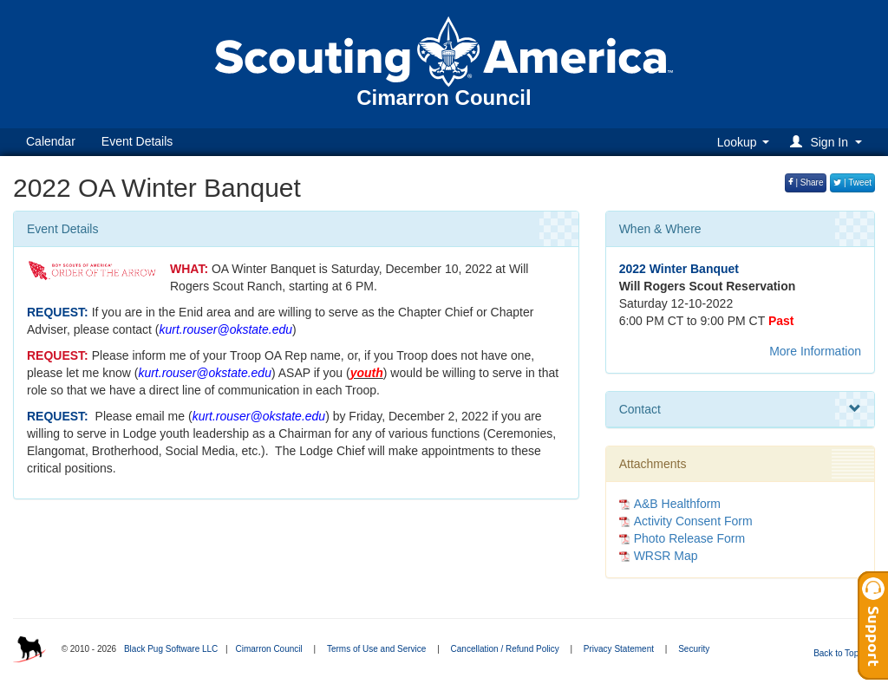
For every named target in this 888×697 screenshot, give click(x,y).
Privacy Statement (619, 649)
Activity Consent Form (693, 521)
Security (693, 649)
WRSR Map (666, 556)
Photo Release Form (689, 538)
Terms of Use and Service (377, 649)
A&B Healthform (677, 504)
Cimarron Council (268, 649)
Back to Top (841, 653)
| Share (806, 182)
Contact (740, 409)
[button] (828, 141)
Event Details (137, 141)
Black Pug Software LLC (171, 649)
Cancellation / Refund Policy (505, 649)
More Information (815, 351)
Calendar (50, 141)
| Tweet (852, 182)
